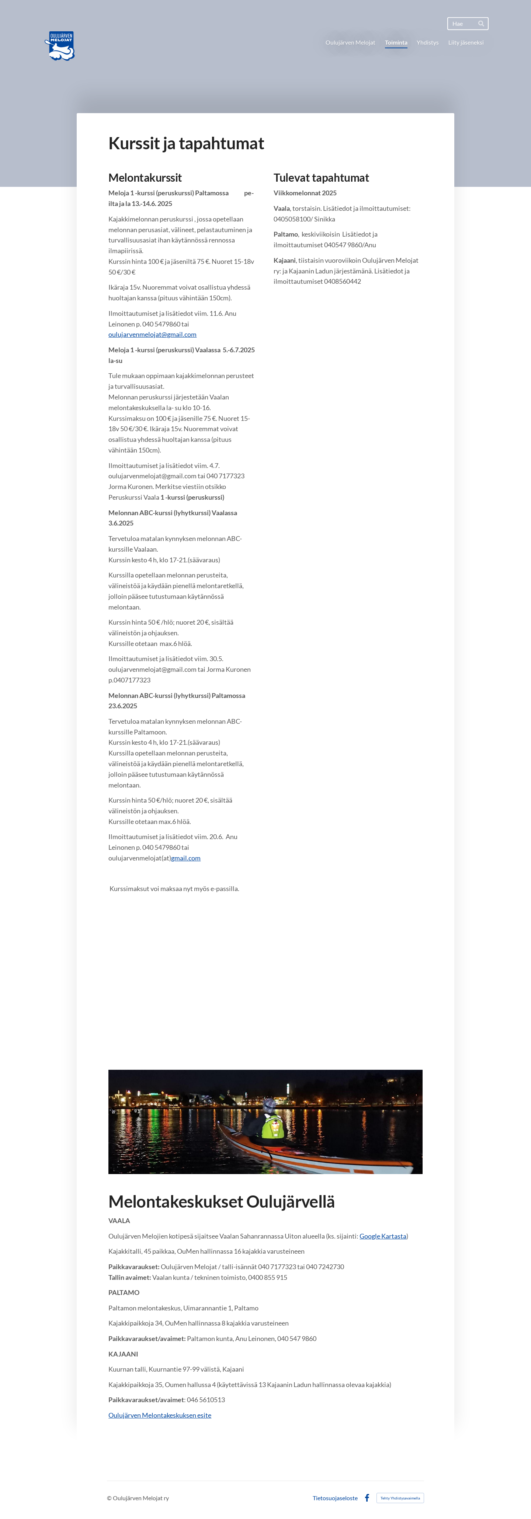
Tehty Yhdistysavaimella (400, 1498)
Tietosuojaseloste (335, 1498)
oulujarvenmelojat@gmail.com (152, 334)
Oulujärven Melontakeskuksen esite (159, 1415)
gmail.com (186, 858)
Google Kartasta (383, 1236)
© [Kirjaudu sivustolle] (110, 1497)
